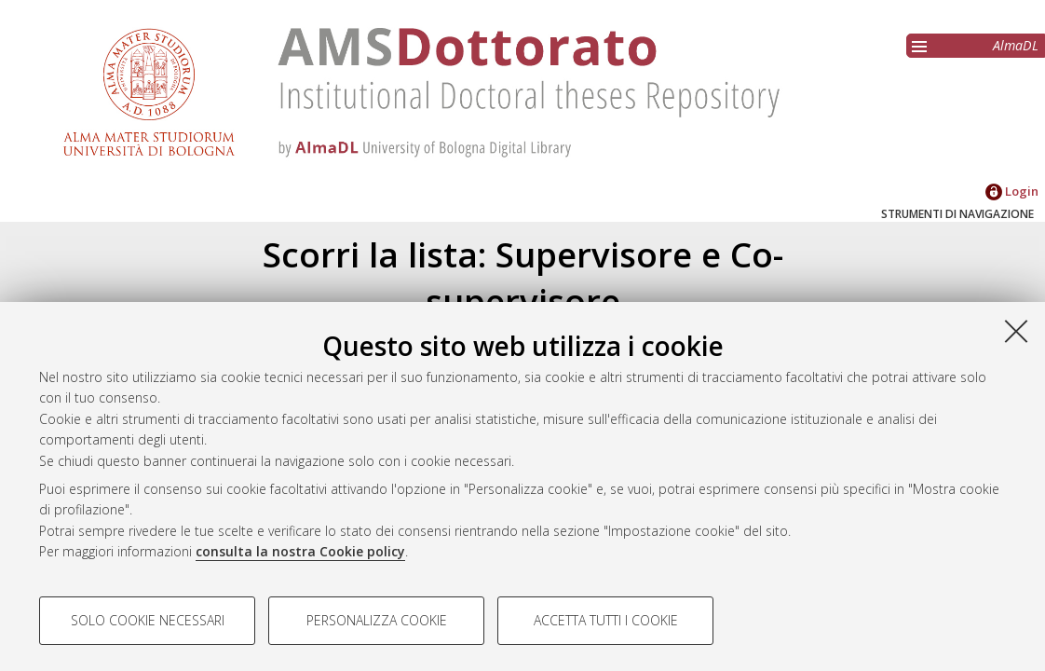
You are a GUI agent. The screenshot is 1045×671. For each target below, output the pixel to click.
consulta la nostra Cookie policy (300, 551)
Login (1011, 191)
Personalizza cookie (376, 620)
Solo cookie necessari (147, 620)
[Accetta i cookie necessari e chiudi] (1016, 331)
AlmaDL (1015, 45)
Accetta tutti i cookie (606, 620)
